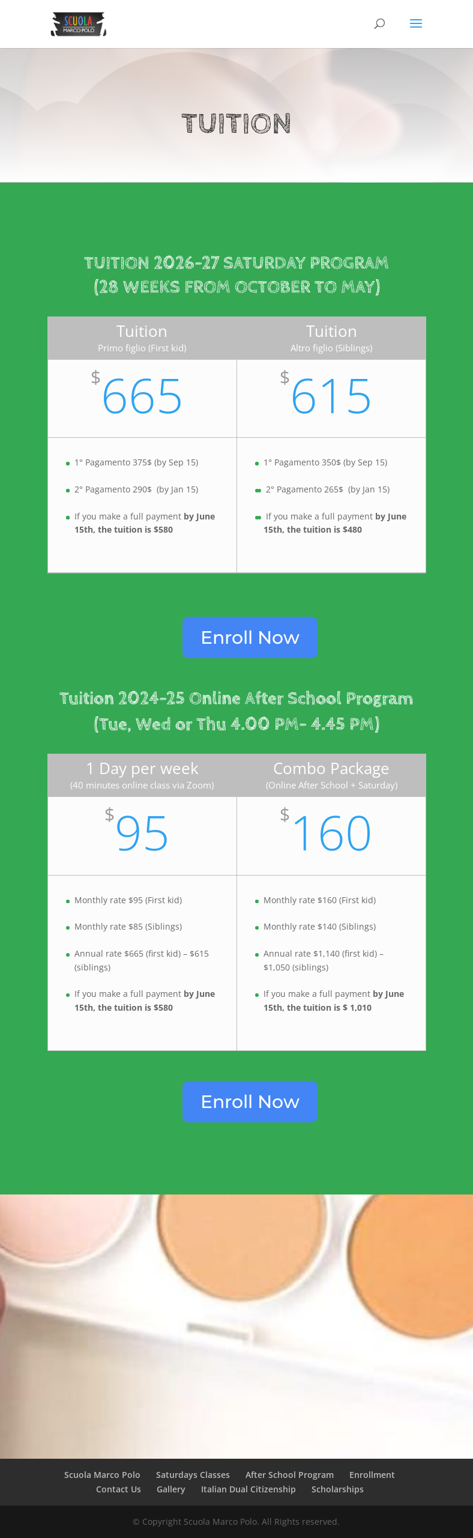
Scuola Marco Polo (102, 1474)
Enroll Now (250, 637)
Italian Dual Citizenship (248, 1489)
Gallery (171, 1489)
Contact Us (118, 1489)
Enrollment (372, 1474)
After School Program (290, 1474)
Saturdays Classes (193, 1474)
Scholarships (338, 1489)
